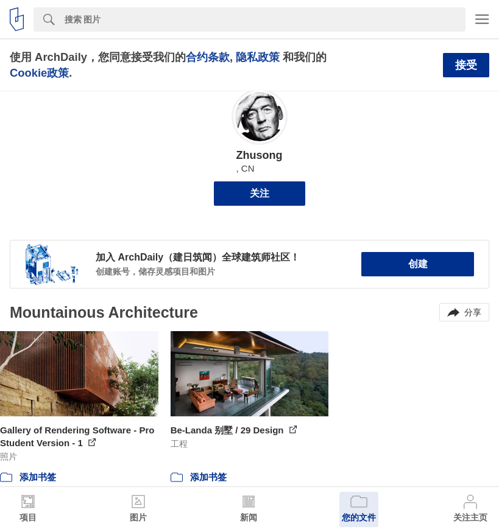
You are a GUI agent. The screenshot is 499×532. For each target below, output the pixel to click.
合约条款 (208, 57)
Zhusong (259, 155)
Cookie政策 (39, 72)
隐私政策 (258, 57)
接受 (466, 65)
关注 (259, 193)
